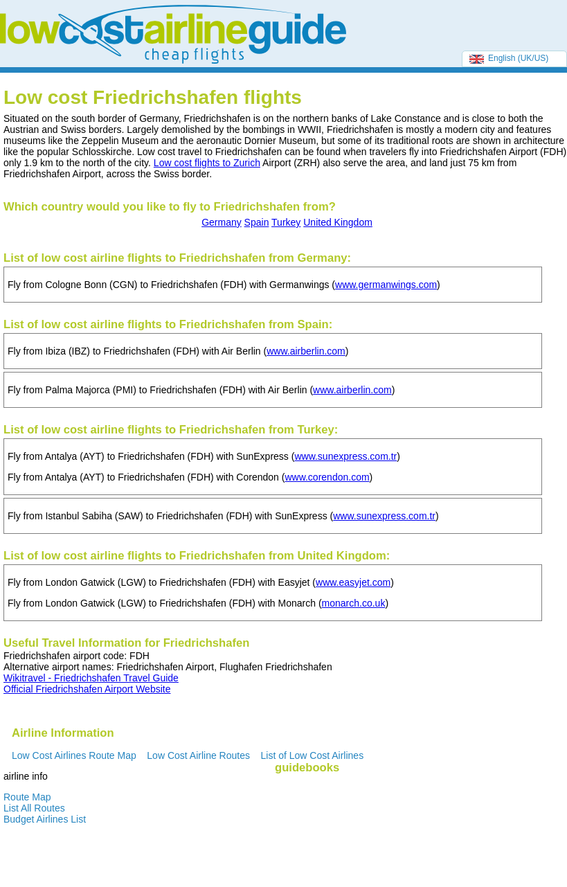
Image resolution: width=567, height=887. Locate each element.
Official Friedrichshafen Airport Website (86, 689)
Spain (256, 222)
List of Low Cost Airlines (312, 755)
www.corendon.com (327, 477)
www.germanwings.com (386, 284)
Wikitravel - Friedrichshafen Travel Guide (91, 677)
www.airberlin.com (306, 351)
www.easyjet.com (353, 582)
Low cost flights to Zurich (207, 162)
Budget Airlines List (44, 819)
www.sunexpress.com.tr (345, 456)
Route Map (27, 797)
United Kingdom (337, 222)
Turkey (285, 222)
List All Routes (34, 808)
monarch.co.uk (354, 603)
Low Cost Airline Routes (198, 755)
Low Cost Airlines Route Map (74, 755)
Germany (221, 222)
